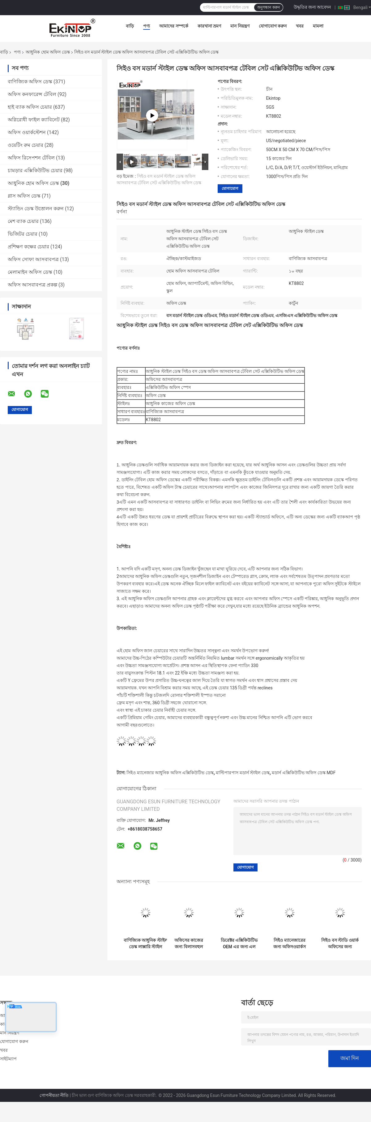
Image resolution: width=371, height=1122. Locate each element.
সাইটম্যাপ (8, 1058)
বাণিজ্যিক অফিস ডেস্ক (30, 82)
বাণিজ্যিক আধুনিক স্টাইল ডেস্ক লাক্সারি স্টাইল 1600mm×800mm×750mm (146, 944)
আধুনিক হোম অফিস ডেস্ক (48, 52)
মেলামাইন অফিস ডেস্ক (30, 272)
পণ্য (146, 26)
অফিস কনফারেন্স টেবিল (32, 94)
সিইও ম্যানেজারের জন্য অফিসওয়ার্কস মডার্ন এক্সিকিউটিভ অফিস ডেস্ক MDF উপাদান (289, 944)
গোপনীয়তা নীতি (54, 1095)
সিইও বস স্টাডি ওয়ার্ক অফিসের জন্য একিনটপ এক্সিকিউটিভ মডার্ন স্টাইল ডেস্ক (339, 944)
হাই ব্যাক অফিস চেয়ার (30, 107)
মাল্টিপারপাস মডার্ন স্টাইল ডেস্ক (242, 772)
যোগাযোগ (230, 188)
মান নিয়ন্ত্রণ (239, 26)
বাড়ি (130, 26)
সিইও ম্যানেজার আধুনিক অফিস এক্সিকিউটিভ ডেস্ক (169, 772)
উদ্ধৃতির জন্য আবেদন (312, 7)
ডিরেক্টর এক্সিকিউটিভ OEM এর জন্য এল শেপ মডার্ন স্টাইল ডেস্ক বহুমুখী (239, 944)
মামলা (318, 26)
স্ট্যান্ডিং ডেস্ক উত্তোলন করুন (36, 209)
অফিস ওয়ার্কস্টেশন (27, 132)
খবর (300, 26)
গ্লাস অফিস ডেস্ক (24, 196)
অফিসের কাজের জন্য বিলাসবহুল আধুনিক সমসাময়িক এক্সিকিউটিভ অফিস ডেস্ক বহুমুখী (189, 944)
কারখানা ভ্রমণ (209, 26)
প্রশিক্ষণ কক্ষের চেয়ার (28, 247)
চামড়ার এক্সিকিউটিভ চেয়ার (35, 170)
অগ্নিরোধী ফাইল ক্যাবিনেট (34, 120)
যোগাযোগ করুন (273, 26)
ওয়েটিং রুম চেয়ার (25, 145)
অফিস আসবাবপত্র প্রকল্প (32, 285)
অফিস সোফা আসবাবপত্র (33, 259)
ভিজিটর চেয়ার (22, 234)
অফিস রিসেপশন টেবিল (31, 158)
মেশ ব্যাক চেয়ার (23, 221)
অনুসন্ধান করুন (268, 7)
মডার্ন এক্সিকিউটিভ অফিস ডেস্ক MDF (303, 772)
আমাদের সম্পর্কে (173, 26)
